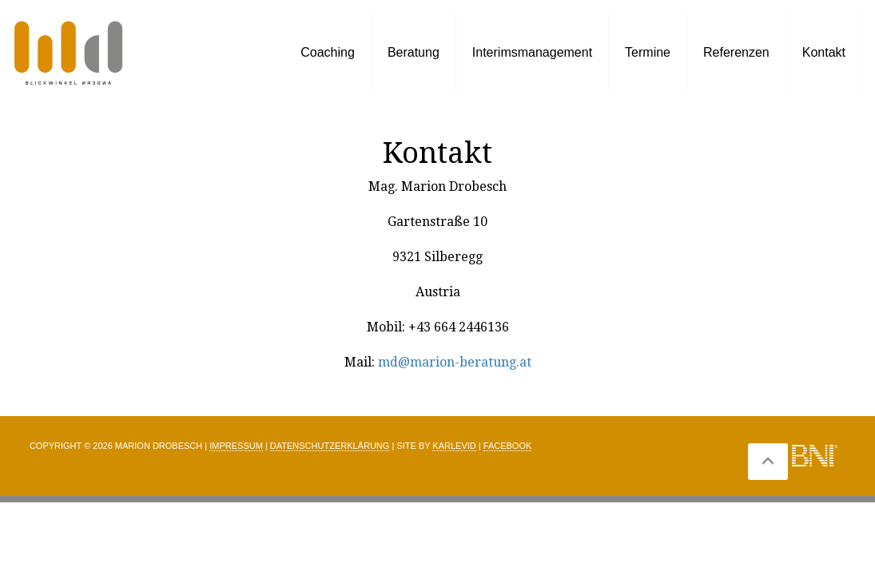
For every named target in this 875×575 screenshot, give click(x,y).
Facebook (507, 445)
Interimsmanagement (532, 52)
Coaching (327, 52)
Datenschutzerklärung (330, 445)
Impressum (236, 445)
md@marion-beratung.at (454, 362)
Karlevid (453, 445)
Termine (647, 52)
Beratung (413, 52)
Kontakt (823, 52)
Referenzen (736, 52)
